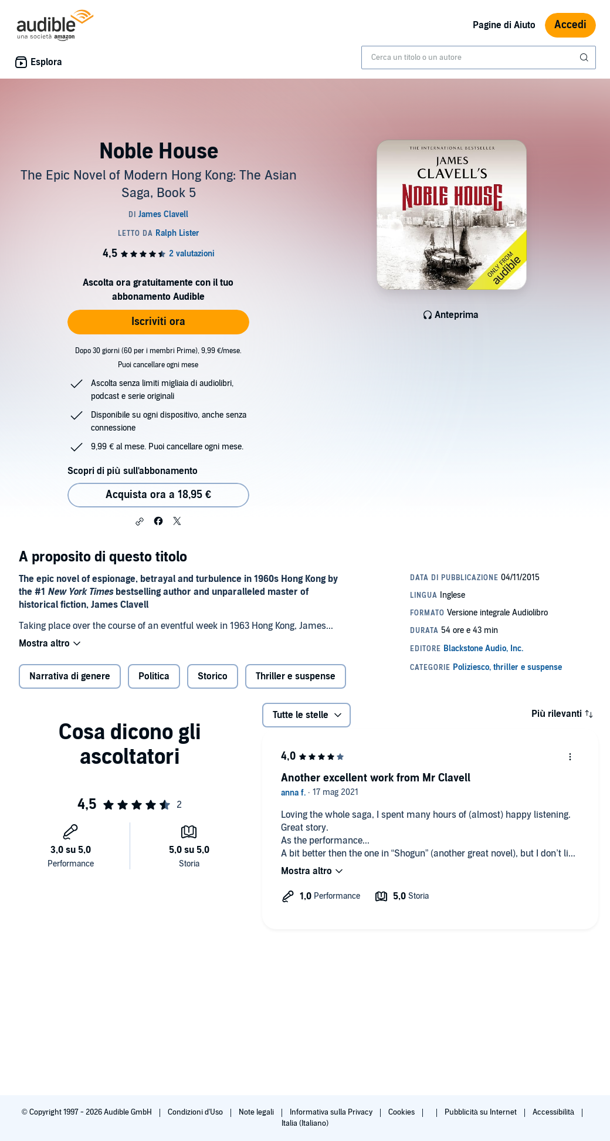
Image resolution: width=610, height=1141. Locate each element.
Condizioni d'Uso (196, 1112)
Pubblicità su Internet (481, 1112)
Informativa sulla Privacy (332, 1112)
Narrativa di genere (69, 676)
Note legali (257, 1112)
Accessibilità (554, 1112)
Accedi (570, 25)
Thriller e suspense (296, 676)
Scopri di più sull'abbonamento (132, 471)
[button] (139, 521)
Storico (213, 676)
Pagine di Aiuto (504, 25)
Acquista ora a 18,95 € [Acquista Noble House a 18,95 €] (158, 495)
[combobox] (478, 57)
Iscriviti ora (158, 322)
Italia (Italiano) (305, 1123)
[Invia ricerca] (585, 57)
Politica (154, 676)
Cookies (402, 1112)
